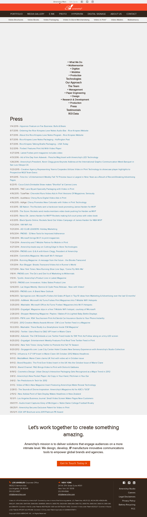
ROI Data (73, 113)
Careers (131, 492)
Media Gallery (35, 14)
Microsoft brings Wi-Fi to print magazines (40, 238)
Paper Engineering (75, 93)
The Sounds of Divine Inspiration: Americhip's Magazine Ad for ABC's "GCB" (54, 389)
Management (76, 89)
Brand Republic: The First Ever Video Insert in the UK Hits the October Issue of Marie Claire (60, 362)
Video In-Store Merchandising (76, 20)
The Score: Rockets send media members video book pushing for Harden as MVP (58, 211)
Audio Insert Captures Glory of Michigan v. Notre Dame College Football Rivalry (56, 403)
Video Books (33, 20)
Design (75, 96)
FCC (133, 508)
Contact (131, 14)
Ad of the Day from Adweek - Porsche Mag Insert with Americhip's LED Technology (59, 157)
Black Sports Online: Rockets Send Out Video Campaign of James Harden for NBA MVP (61, 220)
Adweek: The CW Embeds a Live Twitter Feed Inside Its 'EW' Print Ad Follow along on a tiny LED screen (69, 336)
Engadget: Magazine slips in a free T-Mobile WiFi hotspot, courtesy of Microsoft (58, 309)
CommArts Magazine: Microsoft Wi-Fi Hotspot (41, 256)
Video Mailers (117, 20)
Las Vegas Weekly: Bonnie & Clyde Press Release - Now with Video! (52, 287)
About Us (116, 14)
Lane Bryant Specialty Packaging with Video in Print (50, 189)
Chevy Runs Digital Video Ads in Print (48, 198)
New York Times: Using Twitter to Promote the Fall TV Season (50, 345)
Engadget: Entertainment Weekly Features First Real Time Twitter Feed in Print (58, 340)
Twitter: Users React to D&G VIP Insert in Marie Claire (46, 331)
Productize (75, 75)
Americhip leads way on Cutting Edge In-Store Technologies (49, 247)
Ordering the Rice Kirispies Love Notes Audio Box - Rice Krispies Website (54, 130)
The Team (73, 86)
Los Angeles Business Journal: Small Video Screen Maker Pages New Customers (55, 398)
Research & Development (76, 99)
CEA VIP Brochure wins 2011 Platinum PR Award (40, 412)
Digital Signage (97, 14)
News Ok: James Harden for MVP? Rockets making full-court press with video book (59, 215)
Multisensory (133, 20)
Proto (63, 14)
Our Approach (73, 82)
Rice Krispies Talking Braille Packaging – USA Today (44, 144)
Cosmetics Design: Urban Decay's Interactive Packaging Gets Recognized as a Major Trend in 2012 (64, 371)
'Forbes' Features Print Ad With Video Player (40, 148)
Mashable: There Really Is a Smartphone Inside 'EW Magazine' (50, 327)
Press (73, 106)
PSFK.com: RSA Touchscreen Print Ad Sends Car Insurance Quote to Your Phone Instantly (62, 318)
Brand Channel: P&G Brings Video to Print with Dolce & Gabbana (48, 367)
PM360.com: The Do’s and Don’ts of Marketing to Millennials (45, 273)
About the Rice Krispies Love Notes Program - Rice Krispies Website (51, 135)
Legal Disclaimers (127, 496)
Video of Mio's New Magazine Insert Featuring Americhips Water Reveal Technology (56, 385)
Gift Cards (73, 2)
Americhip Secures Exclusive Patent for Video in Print (44, 407)
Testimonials (73, 110)
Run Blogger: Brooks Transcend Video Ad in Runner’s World (48, 264)
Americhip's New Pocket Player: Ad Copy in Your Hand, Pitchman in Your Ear (53, 376)
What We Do (75, 62)
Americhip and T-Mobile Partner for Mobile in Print (44, 242)
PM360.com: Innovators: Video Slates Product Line (42, 282)
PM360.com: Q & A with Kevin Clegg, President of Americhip (49, 251)
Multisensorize (75, 65)
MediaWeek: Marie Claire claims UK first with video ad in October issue (50, 358)
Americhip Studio (127, 488)
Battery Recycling (127, 504)
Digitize (76, 68)
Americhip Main (59, 2)
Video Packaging (51, 20)
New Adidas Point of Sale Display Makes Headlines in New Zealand (49, 394)
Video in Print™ (100, 20)
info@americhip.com (17, 494)
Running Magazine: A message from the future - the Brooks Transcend (53, 260)
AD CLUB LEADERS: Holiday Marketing (39, 229)
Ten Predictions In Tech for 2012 (32, 380)
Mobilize (76, 72)
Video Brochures (15, 20)
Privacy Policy (128, 500)
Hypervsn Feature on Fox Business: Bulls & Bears (43, 126)
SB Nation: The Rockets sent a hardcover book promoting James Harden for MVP (58, 207)
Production (75, 102)
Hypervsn (77, 14)
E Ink (51, 14)
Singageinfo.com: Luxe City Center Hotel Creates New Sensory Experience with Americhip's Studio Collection (73, 349)
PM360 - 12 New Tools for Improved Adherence (42, 233)
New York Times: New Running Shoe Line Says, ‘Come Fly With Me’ (52, 269)
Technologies (73, 79)
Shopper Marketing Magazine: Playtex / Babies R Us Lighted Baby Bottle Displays (59, 314)
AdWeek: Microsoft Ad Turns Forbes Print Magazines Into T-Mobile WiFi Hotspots (59, 300)
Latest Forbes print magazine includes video (41, 153)
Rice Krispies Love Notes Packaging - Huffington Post (45, 139)
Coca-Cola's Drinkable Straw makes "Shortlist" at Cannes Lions (47, 184)
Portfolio (16, 14)
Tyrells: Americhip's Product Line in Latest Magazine (41, 278)
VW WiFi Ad (26, 224)
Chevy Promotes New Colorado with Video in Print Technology (57, 202)
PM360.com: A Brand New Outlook (36, 291)
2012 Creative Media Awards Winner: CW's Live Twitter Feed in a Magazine (55, 322)
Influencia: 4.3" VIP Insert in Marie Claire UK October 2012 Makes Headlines (53, 354)
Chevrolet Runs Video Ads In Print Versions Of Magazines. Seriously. (62, 193)
